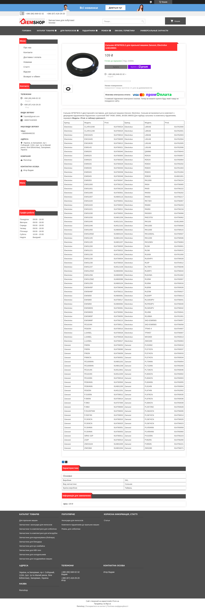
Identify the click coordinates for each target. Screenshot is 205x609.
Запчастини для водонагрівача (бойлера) (37, 537)
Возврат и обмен (31, 76)
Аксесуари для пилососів (72, 520)
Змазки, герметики (125, 31)
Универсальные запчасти (154, 31)
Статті (26, 67)
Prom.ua (116, 601)
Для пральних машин (28, 520)
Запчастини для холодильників (32, 554)
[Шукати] (142, 21)
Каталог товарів (45, 31)
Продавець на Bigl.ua (102, 604)
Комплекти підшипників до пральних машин (80, 525)
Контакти (27, 52)
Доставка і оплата (32, 57)
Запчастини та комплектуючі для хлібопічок (38, 529)
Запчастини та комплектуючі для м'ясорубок (38, 533)
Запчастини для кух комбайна (32, 546)
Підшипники (88, 31)
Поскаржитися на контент (96, 606)
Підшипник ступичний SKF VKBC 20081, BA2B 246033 (109, 115)
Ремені (104, 31)
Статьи (107, 520)
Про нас (27, 47)
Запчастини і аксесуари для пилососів (35, 525)
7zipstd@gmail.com (31, 116)
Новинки (27, 62)
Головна (26, 31)
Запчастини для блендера (30, 542)
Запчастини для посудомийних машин (35, 559)
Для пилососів (68, 31)
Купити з (139, 67)
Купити (116, 67)
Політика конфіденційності (117, 606)
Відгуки (27, 71)
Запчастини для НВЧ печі (30, 550)
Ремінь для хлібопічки (71, 529)
